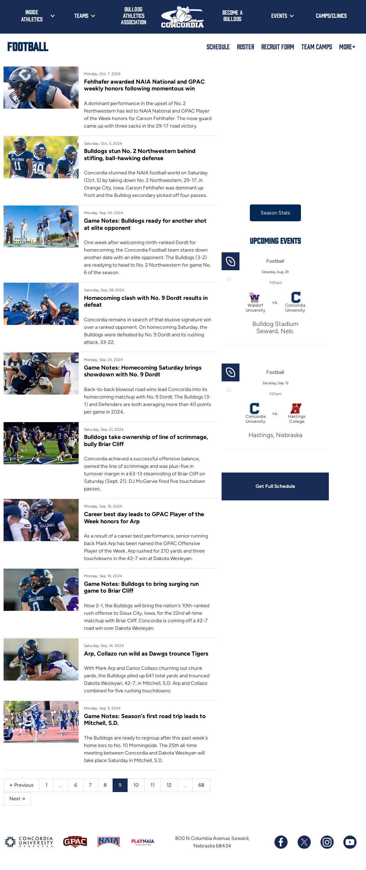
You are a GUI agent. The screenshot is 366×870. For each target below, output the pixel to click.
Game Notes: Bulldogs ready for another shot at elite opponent (145, 224)
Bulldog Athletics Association (133, 15)
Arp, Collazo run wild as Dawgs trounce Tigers (146, 653)
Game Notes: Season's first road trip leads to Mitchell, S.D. (145, 719)
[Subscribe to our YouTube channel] (349, 842)
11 (152, 785)
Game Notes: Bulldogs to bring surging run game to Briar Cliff (141, 587)
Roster (245, 46)
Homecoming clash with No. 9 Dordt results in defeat (146, 301)
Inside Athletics (32, 15)
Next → (17, 799)
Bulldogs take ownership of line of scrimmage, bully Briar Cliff (146, 441)
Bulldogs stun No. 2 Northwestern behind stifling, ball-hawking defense (140, 154)
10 (136, 785)
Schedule (218, 46)
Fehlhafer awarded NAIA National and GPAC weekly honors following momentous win (144, 85)
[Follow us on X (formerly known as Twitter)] (303, 842)
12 (169, 785)
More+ (347, 46)
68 (201, 785)
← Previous (22, 785)
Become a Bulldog (232, 15)
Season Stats (275, 213)
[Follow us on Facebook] (280, 842)
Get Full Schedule (275, 486)
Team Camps (316, 46)
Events (279, 15)
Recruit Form (277, 46)
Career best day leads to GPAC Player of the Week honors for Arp (144, 517)
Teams (81, 15)
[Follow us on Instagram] (326, 842)
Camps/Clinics (331, 15)
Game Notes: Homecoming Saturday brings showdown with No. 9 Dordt (143, 371)
